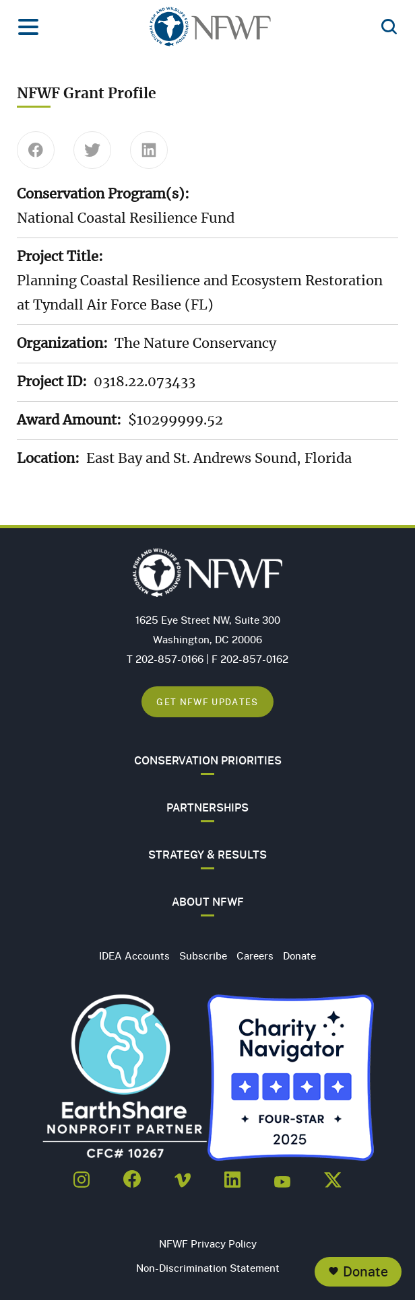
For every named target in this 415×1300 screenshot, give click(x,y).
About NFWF (208, 902)
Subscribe (203, 955)
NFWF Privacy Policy (208, 1243)
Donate (365, 1271)
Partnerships (207, 807)
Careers (255, 955)
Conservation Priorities (208, 760)
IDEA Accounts (134, 955)
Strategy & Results (207, 854)
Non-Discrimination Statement (208, 1267)
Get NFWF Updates (207, 701)
